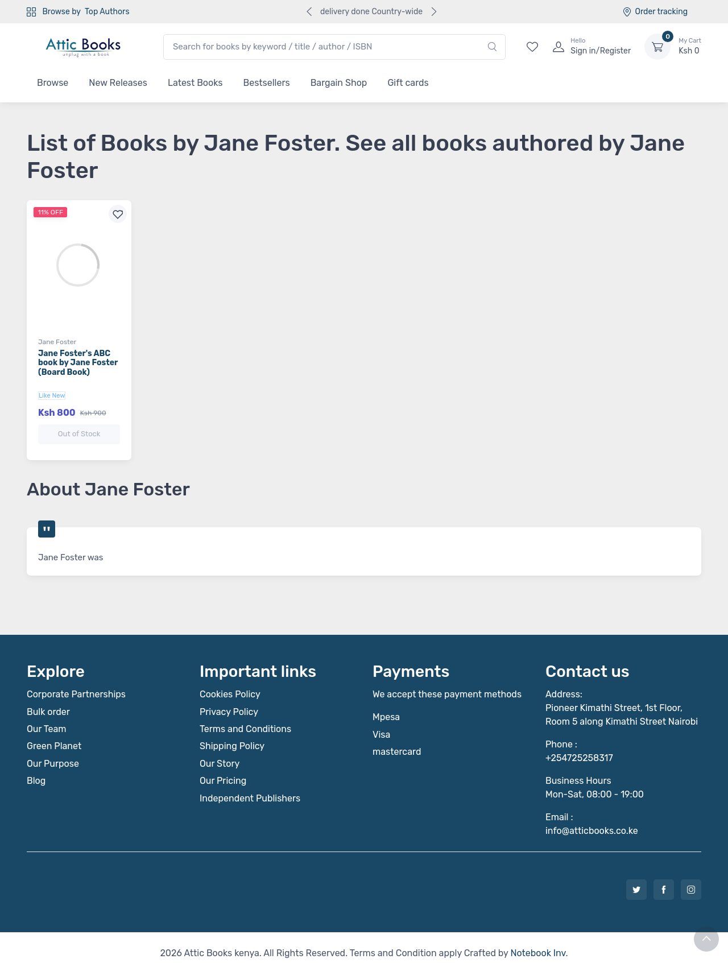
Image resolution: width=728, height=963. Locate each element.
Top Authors (107, 11)
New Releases (118, 82)
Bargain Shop (339, 82)
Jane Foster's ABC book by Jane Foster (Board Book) (78, 363)
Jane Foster (57, 342)
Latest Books (195, 82)
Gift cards (407, 82)
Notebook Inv (537, 941)
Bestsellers (266, 82)
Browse (52, 82)
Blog (36, 769)
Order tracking (655, 11)
